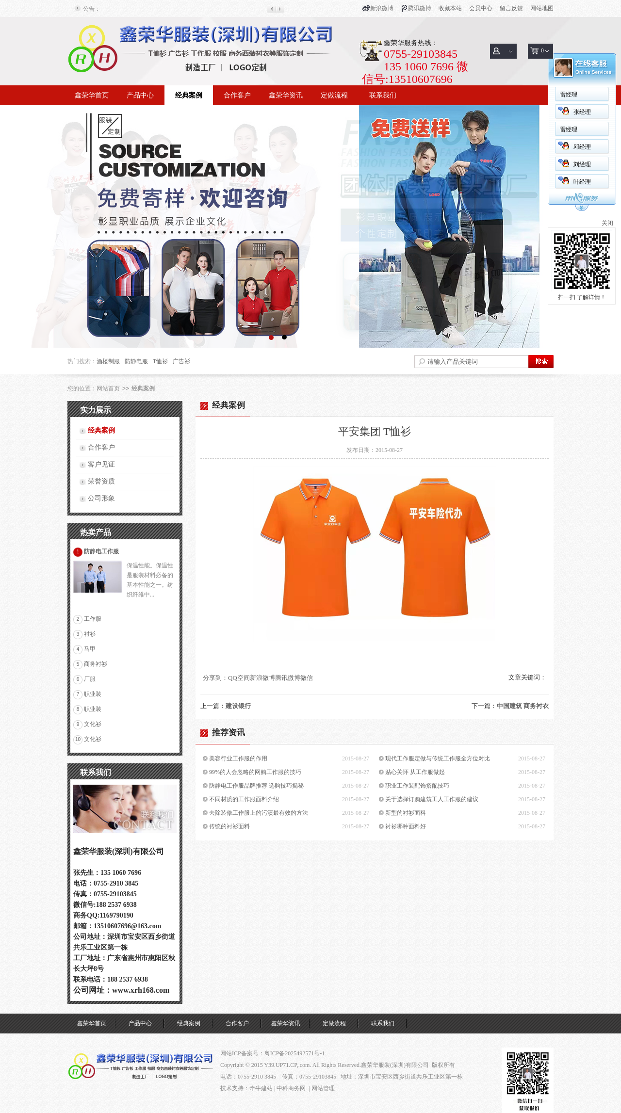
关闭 (607, 223)
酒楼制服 (108, 361)
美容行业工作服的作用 (238, 758)
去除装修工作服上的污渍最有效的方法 (258, 812)
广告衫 (181, 361)
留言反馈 (511, 8)
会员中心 (480, 8)
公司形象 (101, 498)
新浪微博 (381, 8)
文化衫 (92, 724)
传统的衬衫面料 (229, 826)
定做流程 (334, 95)
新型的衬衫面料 (405, 812)
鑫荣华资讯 (286, 95)
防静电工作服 (101, 551)
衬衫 (90, 633)
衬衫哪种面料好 (405, 826)
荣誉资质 (101, 481)
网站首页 (108, 388)
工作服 (92, 618)
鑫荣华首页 (92, 95)
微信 (306, 677)
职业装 (92, 694)
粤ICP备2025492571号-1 (294, 1053)
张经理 (582, 112)
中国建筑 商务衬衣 (523, 706)
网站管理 (323, 1088)
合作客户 (237, 95)
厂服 (90, 679)
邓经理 (582, 147)
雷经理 (568, 94)
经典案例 (188, 95)
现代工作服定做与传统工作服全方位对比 (437, 758)
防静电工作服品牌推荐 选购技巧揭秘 (256, 785)
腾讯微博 (419, 8)
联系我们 (382, 95)
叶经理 (582, 181)
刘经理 (582, 164)
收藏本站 (450, 8)
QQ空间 (239, 677)
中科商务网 (291, 1088)
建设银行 (238, 706)
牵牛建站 (261, 1088)
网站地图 (542, 8)
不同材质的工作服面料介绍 (244, 799)
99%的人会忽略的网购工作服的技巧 (255, 772)
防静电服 (136, 361)
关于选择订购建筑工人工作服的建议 (431, 799)
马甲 (90, 648)
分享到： (215, 677)
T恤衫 (160, 361)
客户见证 (101, 464)
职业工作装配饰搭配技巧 (417, 785)
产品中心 (140, 95)
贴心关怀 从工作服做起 (415, 772)
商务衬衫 (95, 664)
